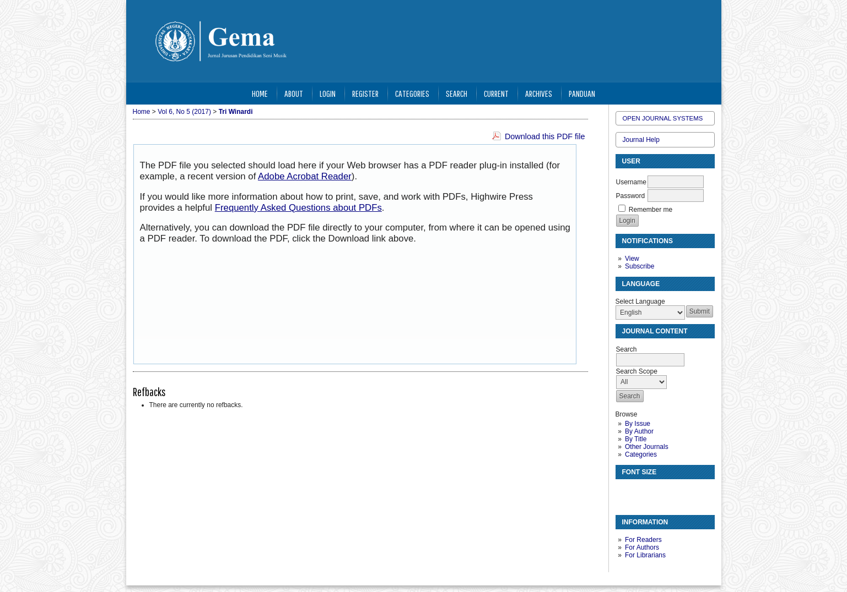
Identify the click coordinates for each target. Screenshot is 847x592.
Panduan (582, 93)
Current (496, 93)
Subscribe (639, 266)
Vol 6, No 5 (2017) (184, 112)
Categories (641, 454)
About (293, 93)
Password (630, 196)
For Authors (642, 547)
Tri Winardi (236, 112)
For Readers (643, 540)
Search (456, 93)
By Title (635, 439)
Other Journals (646, 447)
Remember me (650, 209)
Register (365, 93)
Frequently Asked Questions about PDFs (298, 207)
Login (328, 93)
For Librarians (645, 555)
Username (631, 182)
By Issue (637, 423)
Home (260, 93)
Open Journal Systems (663, 118)
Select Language (640, 301)
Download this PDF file (545, 136)
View (632, 258)
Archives (538, 93)
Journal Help (641, 140)
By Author (639, 431)
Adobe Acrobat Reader (305, 176)
